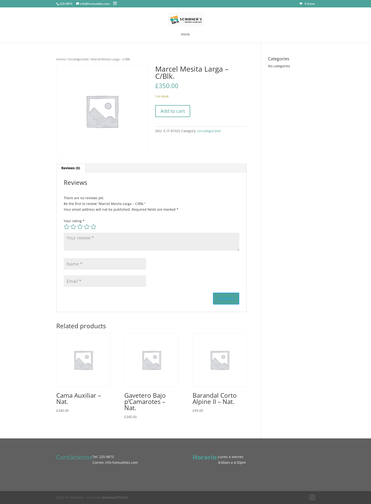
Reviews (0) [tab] (70, 168)
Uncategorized (78, 59)
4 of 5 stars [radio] (87, 227)
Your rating (74, 221)
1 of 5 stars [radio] (66, 227)
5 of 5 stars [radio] (93, 227)
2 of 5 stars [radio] (73, 227)
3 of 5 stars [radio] (80, 227)
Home (60, 59)
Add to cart (172, 111)
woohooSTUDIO (115, 497)
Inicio (185, 34)
